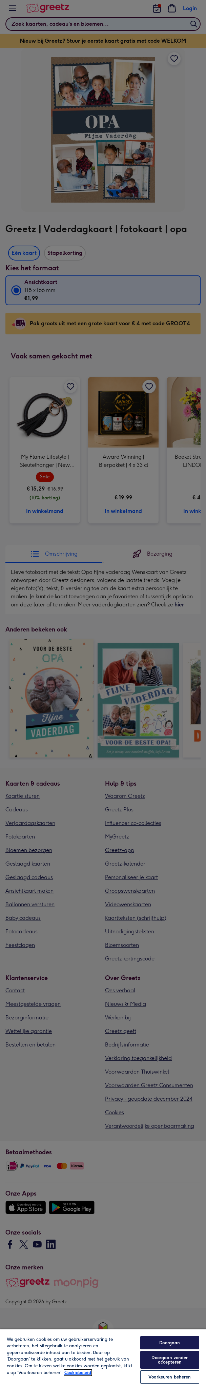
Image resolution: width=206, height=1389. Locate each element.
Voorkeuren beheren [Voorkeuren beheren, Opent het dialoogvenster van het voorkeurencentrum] (169, 1377)
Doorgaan (169, 1342)
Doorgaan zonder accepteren (169, 1360)
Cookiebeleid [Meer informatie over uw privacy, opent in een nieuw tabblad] (77, 1372)
